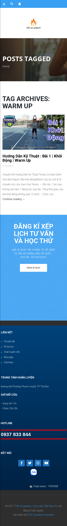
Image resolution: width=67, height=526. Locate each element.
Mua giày (8, 357)
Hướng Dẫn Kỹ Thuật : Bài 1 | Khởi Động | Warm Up (32, 158)
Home (5, 66)
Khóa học (9, 346)
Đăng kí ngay (33, 267)
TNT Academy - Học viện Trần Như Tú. (36, 506)
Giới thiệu (8, 362)
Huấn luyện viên (12, 352)
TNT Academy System (41, 514)
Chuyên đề (9, 341)
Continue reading (13, 199)
